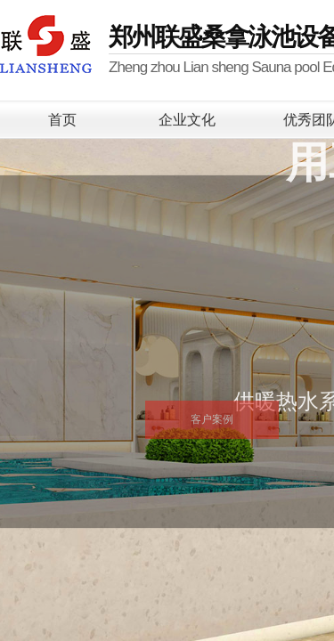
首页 (62, 119)
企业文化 (187, 119)
